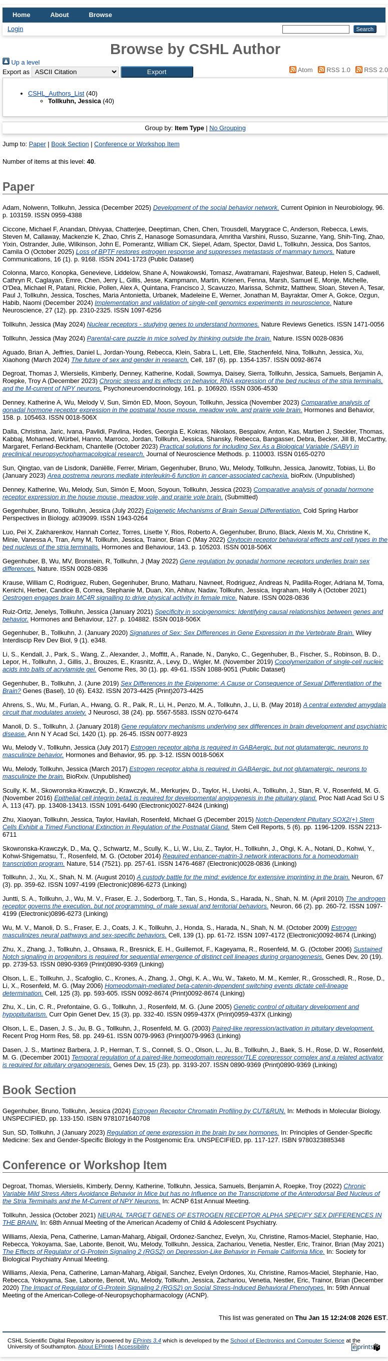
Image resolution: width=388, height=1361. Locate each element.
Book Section (70, 144)
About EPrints (95, 1346)
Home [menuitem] (22, 15)
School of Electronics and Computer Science (287, 1340)
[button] (157, 72)
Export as (16, 72)
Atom (299, 70)
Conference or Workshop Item (136, 144)
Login (15, 29)
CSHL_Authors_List (56, 93)
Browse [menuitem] (100, 15)
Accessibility (133, 1346)
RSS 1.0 (332, 70)
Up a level (21, 62)
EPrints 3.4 (147, 1340)
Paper (37, 144)
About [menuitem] (60, 15)
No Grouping (227, 128)
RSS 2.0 (370, 70)
